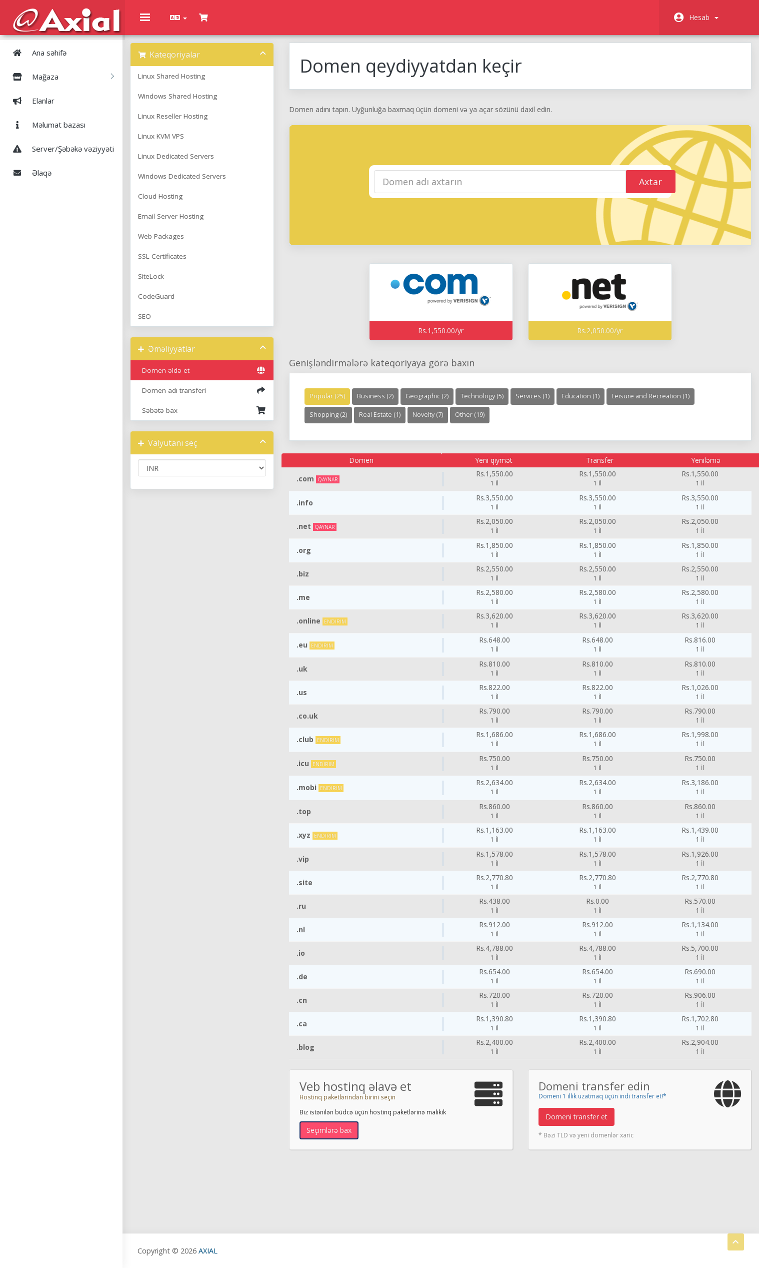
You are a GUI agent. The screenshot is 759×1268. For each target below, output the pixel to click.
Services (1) (539, 403)
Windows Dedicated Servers (192, 183)
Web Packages (171, 243)
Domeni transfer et (575, 1124)
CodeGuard (166, 303)
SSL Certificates (172, 263)
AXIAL (210, 1250)
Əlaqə (28, 172)
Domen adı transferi (210, 398)
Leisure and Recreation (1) (657, 403)
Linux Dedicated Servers (186, 163)
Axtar (636, 190)
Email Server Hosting (181, 223)
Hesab (703, 17)
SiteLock (161, 283)
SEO (154, 323)
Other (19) (475, 422)
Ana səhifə (35, 52)
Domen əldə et (210, 378)
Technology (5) (488, 403)
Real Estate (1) (385, 422)
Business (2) (381, 403)
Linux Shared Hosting (181, 83)
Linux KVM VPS (171, 143)
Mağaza (59, 76)
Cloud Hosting (170, 203)
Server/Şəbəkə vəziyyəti (59, 148)
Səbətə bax (210, 418)
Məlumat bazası (45, 124)
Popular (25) (333, 403)
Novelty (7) (433, 422)
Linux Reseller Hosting (183, 123)
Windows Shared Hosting (187, 103)
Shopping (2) (334, 422)
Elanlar (29, 100)
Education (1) (587, 403)
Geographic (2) (433, 403)
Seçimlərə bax (335, 1137)
